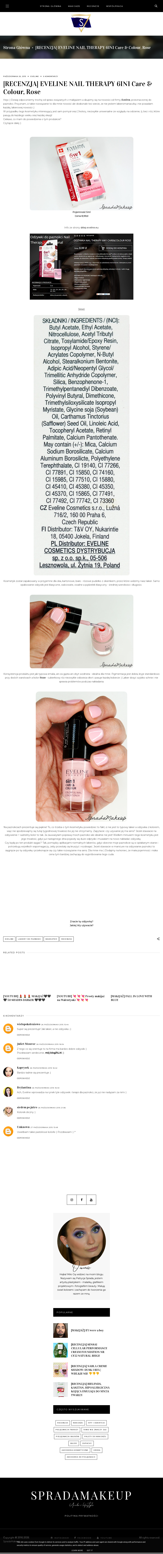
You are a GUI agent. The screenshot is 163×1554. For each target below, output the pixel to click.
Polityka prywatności (81, 1517)
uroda (97, 1452)
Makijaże (74, 6)
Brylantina (24, 1089)
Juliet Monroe (26, 1045)
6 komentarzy (50, 76)
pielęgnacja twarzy (67, 1431)
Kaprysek (23, 1069)
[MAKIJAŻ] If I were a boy (87, 1332)
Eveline (34, 76)
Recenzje (93, 6)
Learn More (77, 1550)
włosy (73, 1445)
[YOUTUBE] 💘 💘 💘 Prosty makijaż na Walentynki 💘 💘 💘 (81, 999)
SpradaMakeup (81, 1496)
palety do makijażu (95, 1438)
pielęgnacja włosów (67, 1438)
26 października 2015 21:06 (52, 1109)
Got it (90, 1550)
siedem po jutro (27, 1108)
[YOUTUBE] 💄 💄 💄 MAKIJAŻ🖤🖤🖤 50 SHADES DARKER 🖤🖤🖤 (27, 999)
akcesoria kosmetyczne (75, 1452)
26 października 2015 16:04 (50, 1046)
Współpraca (114, 6)
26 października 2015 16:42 (43, 1069)
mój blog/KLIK (53, 1054)
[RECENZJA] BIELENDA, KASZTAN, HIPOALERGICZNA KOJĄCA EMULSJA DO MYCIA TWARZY (90, 1391)
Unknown (23, 1128)
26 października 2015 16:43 (45, 1089)
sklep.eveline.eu (89, 227)
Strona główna (50, 6)
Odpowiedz (23, 1036)
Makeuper (51, 939)
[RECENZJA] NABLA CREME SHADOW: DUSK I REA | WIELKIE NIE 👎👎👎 (89, 1371)
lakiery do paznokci (29, 939)
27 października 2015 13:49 (44, 1129)
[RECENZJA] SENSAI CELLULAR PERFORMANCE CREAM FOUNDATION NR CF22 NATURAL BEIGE (89, 1351)
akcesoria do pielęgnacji (81, 1458)
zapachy (87, 1445)
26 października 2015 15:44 (55, 1026)
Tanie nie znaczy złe (95, 1431)
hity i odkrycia (96, 1424)
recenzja (66, 939)
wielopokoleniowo (28, 1025)
